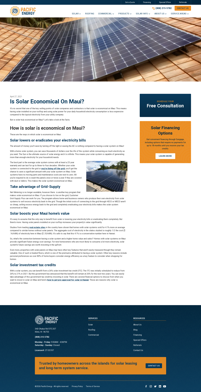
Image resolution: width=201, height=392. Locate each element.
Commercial (93, 335)
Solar (90, 324)
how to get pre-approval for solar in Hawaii (68, 280)
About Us (137, 324)
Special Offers (165, 2)
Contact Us (183, 8)
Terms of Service (93, 386)
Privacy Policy (77, 386)
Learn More (165, 156)
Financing (147, 2)
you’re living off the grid (53, 168)
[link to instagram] (150, 386)
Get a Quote (130, 2)
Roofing (91, 330)
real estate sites (37, 227)
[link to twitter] (155, 386)
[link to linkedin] (160, 386)
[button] (76, 14)
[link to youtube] (164, 386)
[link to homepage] (23, 11)
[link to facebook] (146, 386)
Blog (135, 330)
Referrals (183, 2)
